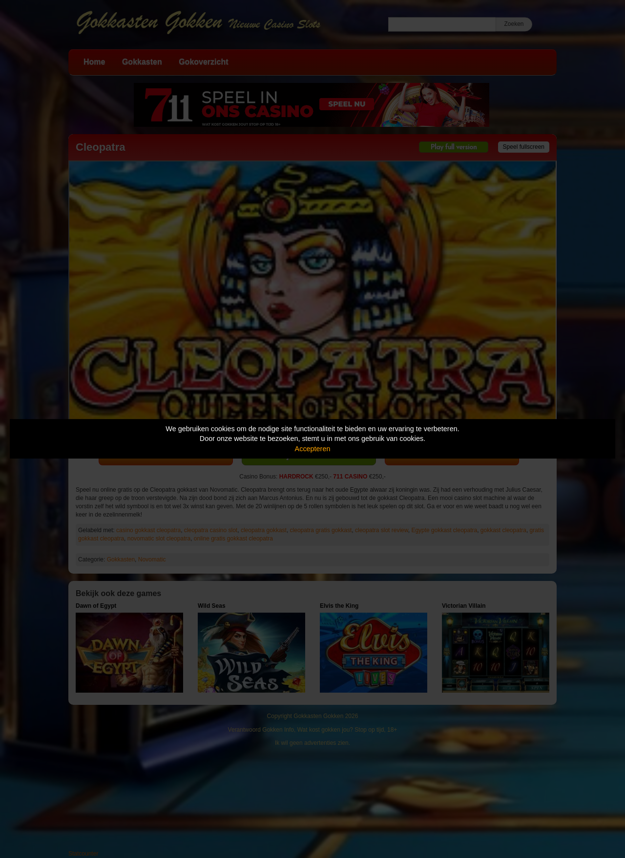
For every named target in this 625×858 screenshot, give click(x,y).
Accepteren (313, 449)
